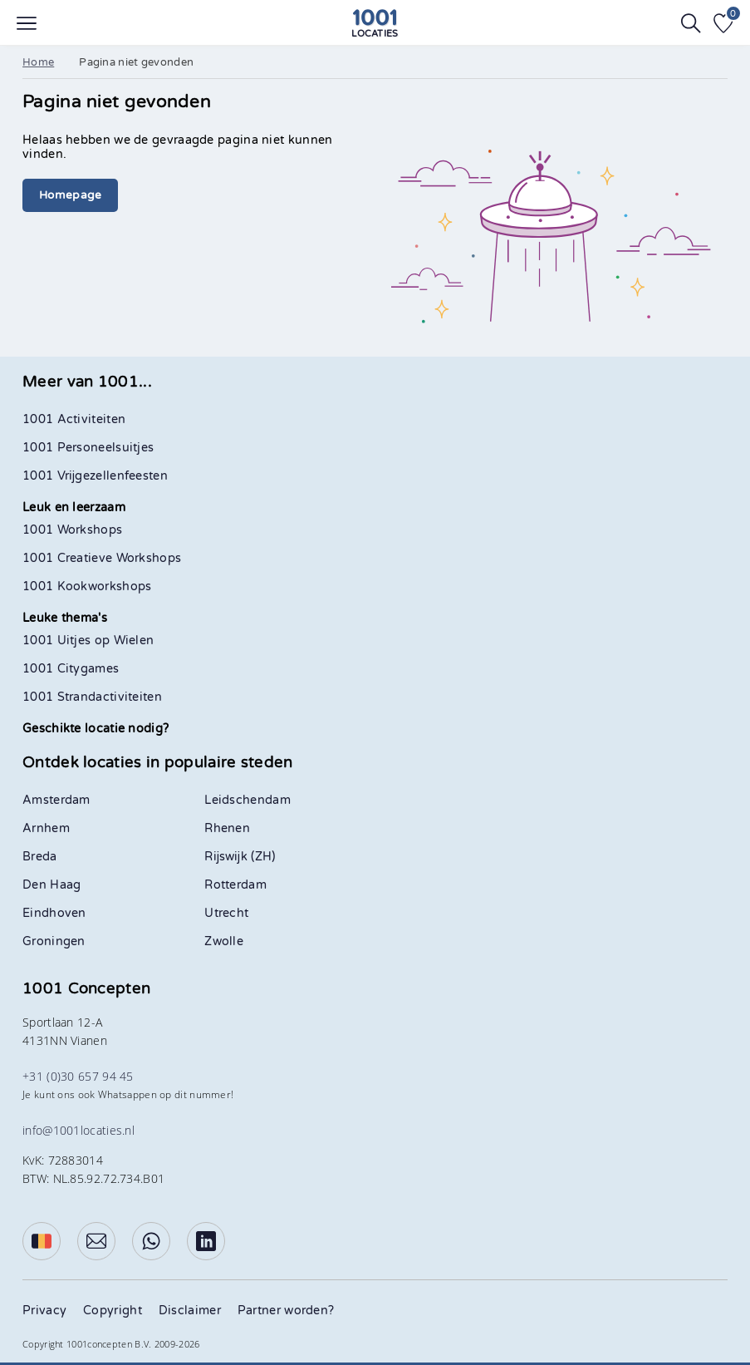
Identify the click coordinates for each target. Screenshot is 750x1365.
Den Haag (51, 885)
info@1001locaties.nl (78, 1130)
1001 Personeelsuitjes (88, 448)
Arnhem (46, 828)
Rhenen (227, 828)
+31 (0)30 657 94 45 (78, 1076)
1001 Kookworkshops (86, 586)
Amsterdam (56, 800)
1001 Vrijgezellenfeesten (95, 476)
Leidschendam (247, 800)
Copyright (112, 1310)
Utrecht (226, 913)
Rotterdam (235, 885)
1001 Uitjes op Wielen (88, 640)
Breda (39, 857)
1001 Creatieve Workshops (101, 558)
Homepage (70, 195)
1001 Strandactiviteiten (92, 697)
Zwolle (223, 941)
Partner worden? (286, 1310)
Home (38, 62)
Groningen (54, 941)
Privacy (44, 1310)
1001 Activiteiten (73, 419)
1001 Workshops (72, 530)
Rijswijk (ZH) (239, 857)
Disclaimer (190, 1310)
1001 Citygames (70, 669)
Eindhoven (54, 913)
